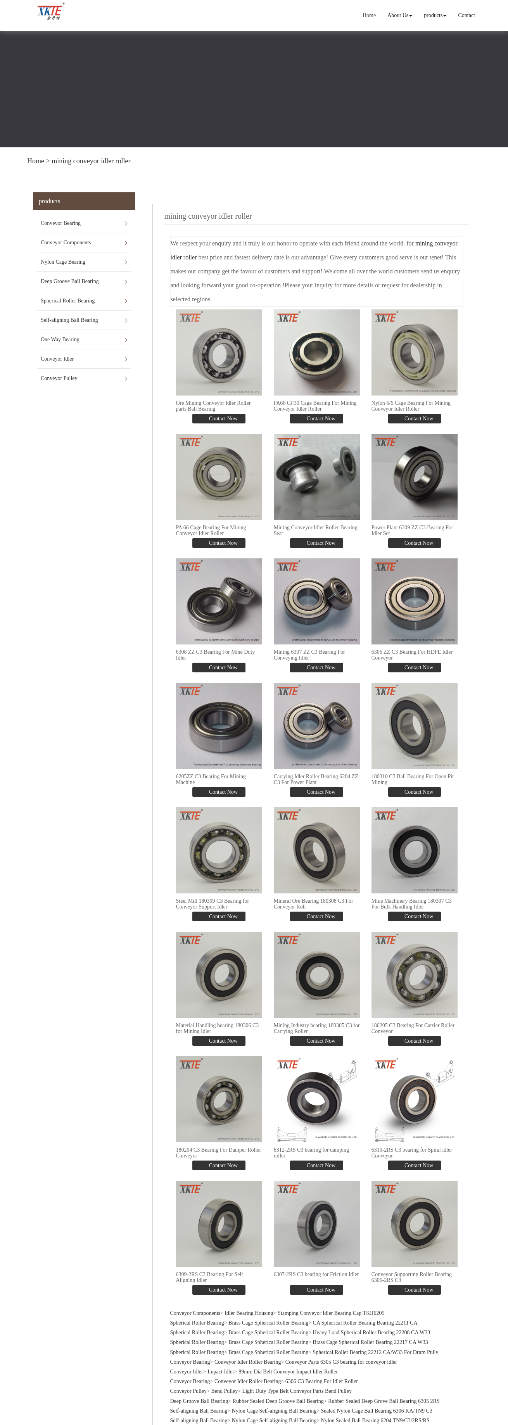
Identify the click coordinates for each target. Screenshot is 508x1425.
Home (369, 15)
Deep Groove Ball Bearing (70, 281)
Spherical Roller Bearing (68, 301)
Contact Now (222, 418)
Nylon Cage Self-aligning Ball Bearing (274, 1410)
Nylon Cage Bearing (63, 262)
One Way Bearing (60, 339)
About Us (399, 15)
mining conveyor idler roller (91, 161)
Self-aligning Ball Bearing (69, 320)
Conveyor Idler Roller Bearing (247, 1361)
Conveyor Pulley (59, 378)
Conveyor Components (66, 242)
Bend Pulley (224, 1390)
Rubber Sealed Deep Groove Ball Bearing (278, 1400)
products (435, 15)
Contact (466, 15)
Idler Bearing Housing (249, 1312)
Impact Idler (220, 1371)
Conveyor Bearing (61, 223)
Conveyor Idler (57, 359)
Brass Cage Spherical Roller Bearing (268, 1322)
